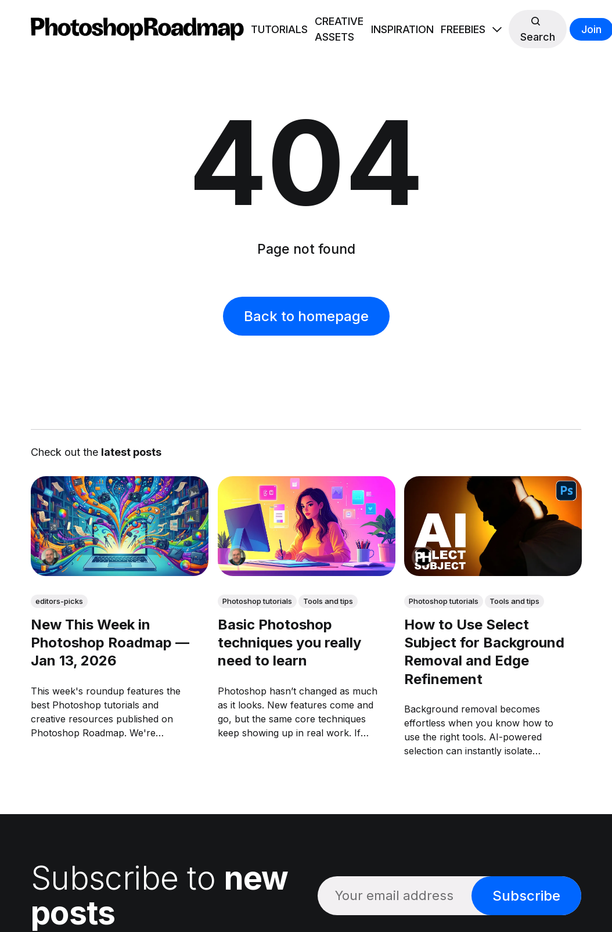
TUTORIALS (279, 29)
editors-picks (59, 601)
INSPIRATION (402, 29)
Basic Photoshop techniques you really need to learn (289, 642)
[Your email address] (394, 895)
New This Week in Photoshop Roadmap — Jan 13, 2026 (110, 642)
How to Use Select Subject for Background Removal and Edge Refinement (484, 652)
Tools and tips (327, 601)
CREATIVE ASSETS (339, 29)
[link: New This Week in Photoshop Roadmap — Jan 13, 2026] (119, 572)
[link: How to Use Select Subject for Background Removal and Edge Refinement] (493, 572)
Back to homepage (306, 316)
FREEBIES (463, 29)
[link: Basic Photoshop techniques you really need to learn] (306, 572)
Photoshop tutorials (256, 601)
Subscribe (526, 895)
